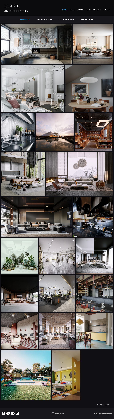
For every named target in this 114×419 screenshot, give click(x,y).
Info (73, 9)
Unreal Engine (87, 19)
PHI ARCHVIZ (12, 6)
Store (80, 9)
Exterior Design (66, 19)
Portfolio (25, 19)
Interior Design (44, 19)
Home (65, 9)
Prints (107, 9)
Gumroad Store (94, 9)
